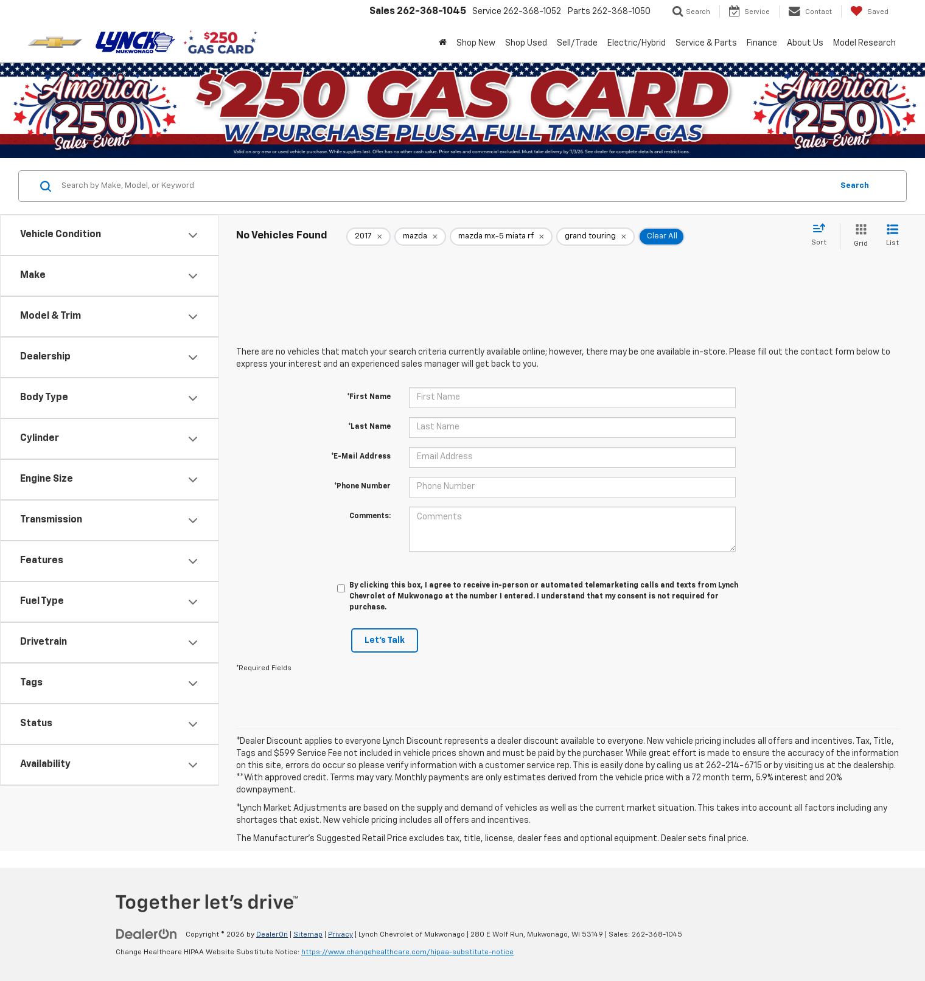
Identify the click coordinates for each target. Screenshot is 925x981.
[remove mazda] (420, 236)
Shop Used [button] (526, 43)
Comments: (370, 516)
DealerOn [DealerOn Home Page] (272, 934)
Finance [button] (762, 43)
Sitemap (308, 934)
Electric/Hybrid (636, 43)
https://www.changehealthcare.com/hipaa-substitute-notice (407, 952)
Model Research (864, 43)
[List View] (892, 236)
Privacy (340, 934)
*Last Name (369, 427)
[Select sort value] (822, 235)
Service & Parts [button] (706, 43)
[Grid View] (858, 236)
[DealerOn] (147, 934)
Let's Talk (385, 640)
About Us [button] (805, 43)
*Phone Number (362, 486)
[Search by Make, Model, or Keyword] (445, 186)
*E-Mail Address (361, 456)
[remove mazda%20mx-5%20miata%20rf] (501, 236)
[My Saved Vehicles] (869, 11)
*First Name (369, 397)
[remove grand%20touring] (595, 236)
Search (854, 186)
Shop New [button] (475, 43)
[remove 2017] (368, 236)
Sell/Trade (577, 43)
